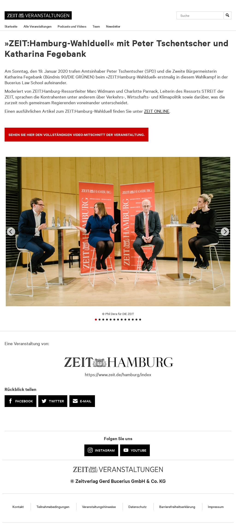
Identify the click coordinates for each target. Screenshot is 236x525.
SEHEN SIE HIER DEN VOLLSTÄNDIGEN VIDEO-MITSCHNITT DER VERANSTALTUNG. (77, 134)
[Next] (225, 231)
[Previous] (11, 231)
